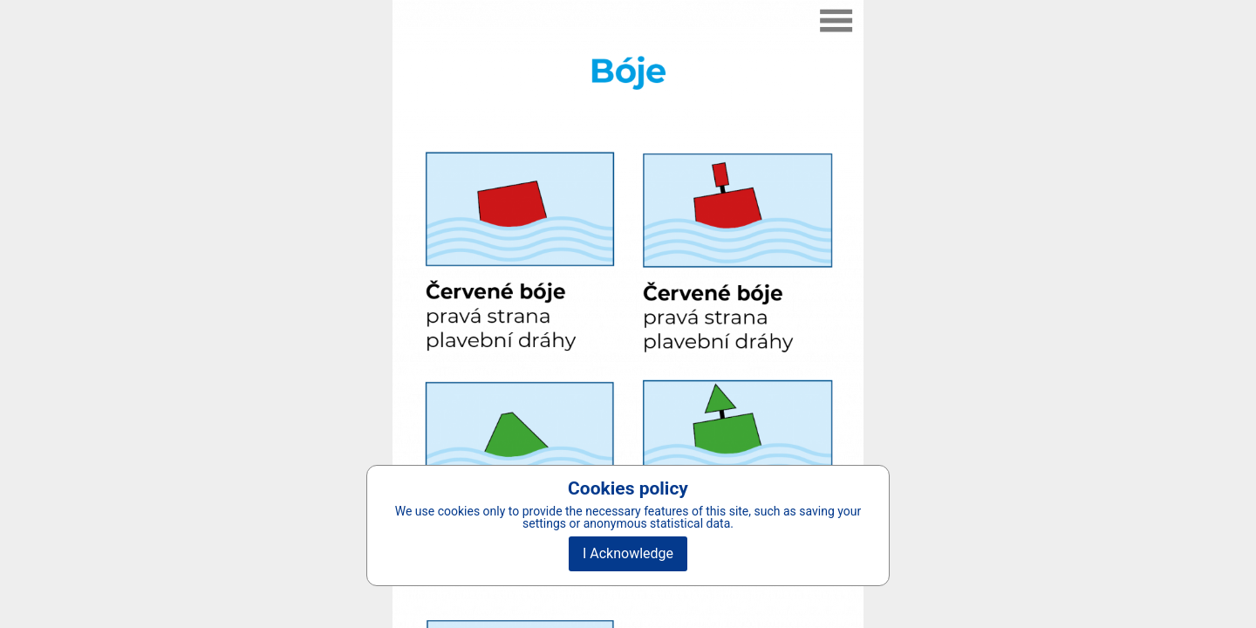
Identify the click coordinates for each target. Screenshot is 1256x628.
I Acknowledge (628, 553)
